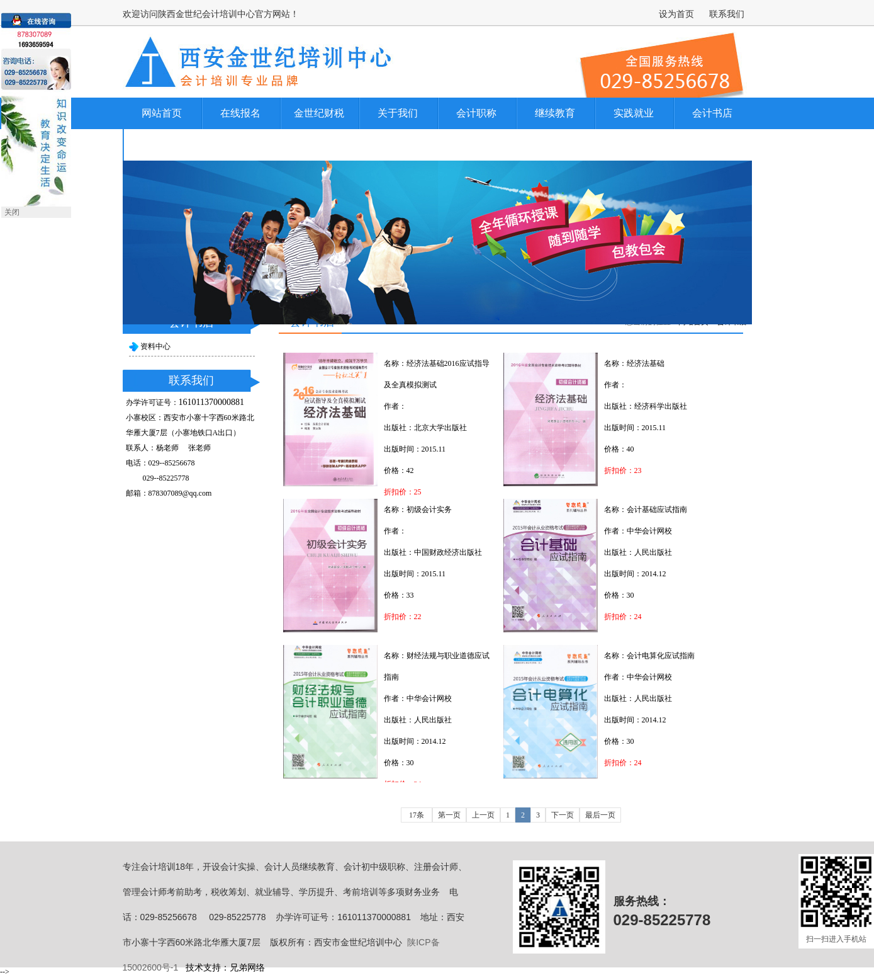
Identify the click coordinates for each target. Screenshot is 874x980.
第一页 (449, 815)
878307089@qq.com (180, 493)
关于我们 (398, 113)
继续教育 (555, 113)
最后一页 (600, 815)
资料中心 (155, 346)
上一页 (483, 815)
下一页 (562, 815)
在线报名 (240, 113)
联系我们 (726, 14)
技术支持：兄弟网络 (225, 967)
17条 (416, 815)
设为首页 (676, 14)
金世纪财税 (319, 113)
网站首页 (162, 113)
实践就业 (633, 113)
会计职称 (476, 113)
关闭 (12, 212)
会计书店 (712, 113)
